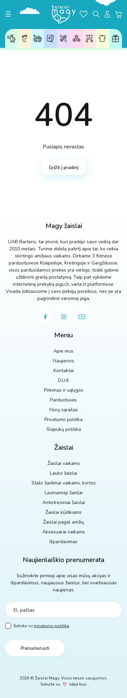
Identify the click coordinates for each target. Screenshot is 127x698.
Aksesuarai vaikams (102, 38)
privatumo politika (51, 626)
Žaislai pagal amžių (24, 38)
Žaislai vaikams (11, 38)
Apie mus (63, 351)
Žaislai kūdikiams (89, 38)
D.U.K (63, 380)
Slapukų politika (63, 429)
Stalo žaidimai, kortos (50, 38)
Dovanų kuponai (115, 38)
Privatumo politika (63, 419)
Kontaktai (64, 370)
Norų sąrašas (63, 410)
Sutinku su (37, 626)
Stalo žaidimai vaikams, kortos (63, 483)
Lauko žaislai (38, 38)
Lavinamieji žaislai (63, 38)
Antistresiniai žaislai (76, 38)
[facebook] (45, 317)
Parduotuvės (63, 400)
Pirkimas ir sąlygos (63, 390)
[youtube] (82, 317)
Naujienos (63, 361)
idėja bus (78, 684)
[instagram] (63, 317)
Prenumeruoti (35, 648)
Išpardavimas (63, 541)
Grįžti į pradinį (63, 167)
